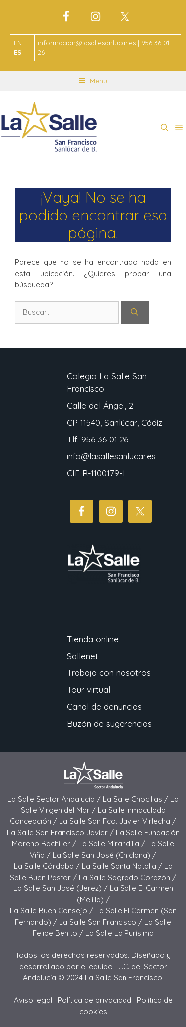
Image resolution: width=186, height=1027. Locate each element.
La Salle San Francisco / (101, 922)
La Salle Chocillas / (136, 799)
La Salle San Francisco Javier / (61, 832)
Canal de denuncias (104, 706)
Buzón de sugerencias (109, 723)
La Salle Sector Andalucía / (55, 799)
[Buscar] (135, 312)
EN (18, 43)
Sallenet (82, 656)
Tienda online (93, 639)
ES (17, 52)
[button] (164, 128)
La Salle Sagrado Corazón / (127, 877)
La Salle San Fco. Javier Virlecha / (117, 821)
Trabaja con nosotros (109, 672)
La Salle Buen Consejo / (52, 910)
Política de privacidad (94, 1000)
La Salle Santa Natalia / (123, 866)
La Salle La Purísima (119, 933)
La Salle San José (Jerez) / (61, 888)
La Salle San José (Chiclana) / (104, 855)
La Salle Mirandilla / (112, 843)
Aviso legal (33, 1000)
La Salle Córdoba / (48, 866)
